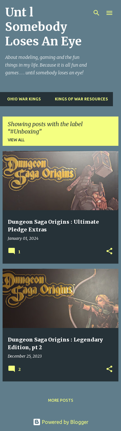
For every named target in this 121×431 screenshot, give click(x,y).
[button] (109, 251)
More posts (60, 400)
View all (16, 140)
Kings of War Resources (79, 99)
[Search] (96, 13)
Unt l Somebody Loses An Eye (43, 27)
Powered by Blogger (60, 422)
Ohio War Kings (22, 99)
